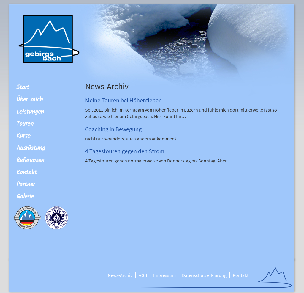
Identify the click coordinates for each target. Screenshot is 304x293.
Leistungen (30, 112)
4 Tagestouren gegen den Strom (124, 151)
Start (22, 88)
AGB (143, 275)
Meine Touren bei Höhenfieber (123, 100)
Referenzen (30, 160)
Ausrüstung (30, 148)
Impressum (164, 275)
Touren (25, 124)
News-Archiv (120, 275)
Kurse (23, 136)
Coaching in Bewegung (113, 129)
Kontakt (26, 173)
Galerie (25, 197)
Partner (25, 184)
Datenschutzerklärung (204, 275)
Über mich (29, 100)
